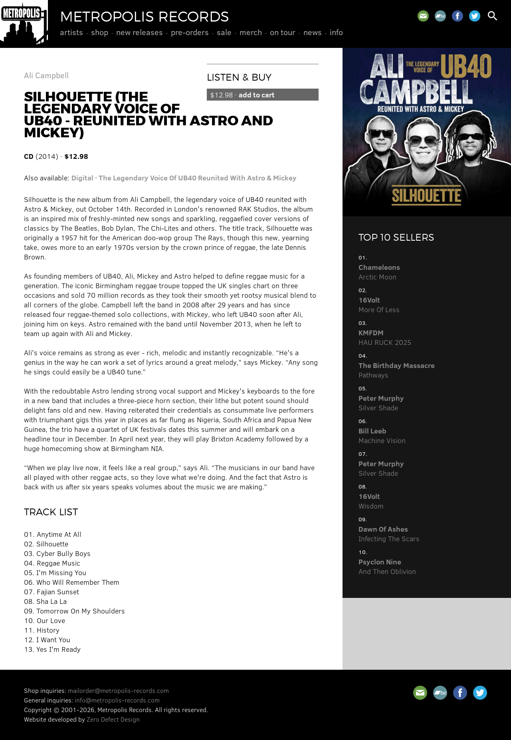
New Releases (139, 32)
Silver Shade (381, 402)
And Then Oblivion (387, 566)
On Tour (282, 32)
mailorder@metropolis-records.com (118, 690)
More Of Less (379, 304)
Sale (224, 32)
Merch (251, 32)
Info (336, 32)
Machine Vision (382, 435)
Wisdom (371, 500)
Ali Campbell (46, 74)
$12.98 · (242, 94)
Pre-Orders (190, 32)
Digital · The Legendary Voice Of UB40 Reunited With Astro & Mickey (184, 177)
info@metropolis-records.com (117, 700)
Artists (71, 32)
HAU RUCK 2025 (384, 337)
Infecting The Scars (389, 533)
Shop (99, 32)
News (312, 32)
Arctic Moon (379, 271)
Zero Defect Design (113, 719)
